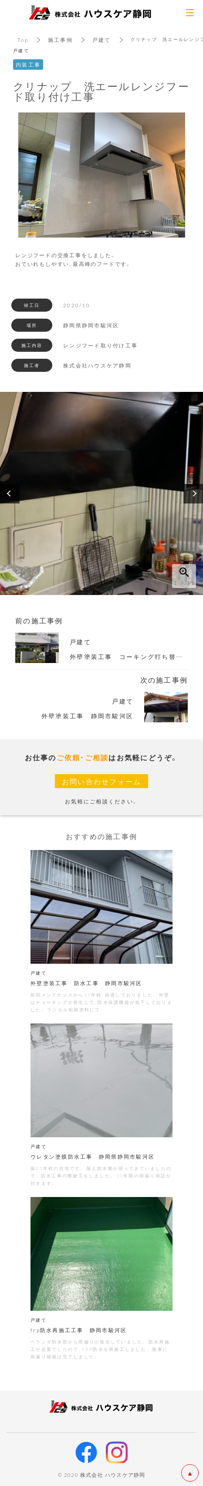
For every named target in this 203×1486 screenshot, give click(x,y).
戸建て (101, 40)
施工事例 (60, 40)
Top (22, 40)
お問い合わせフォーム (102, 781)
